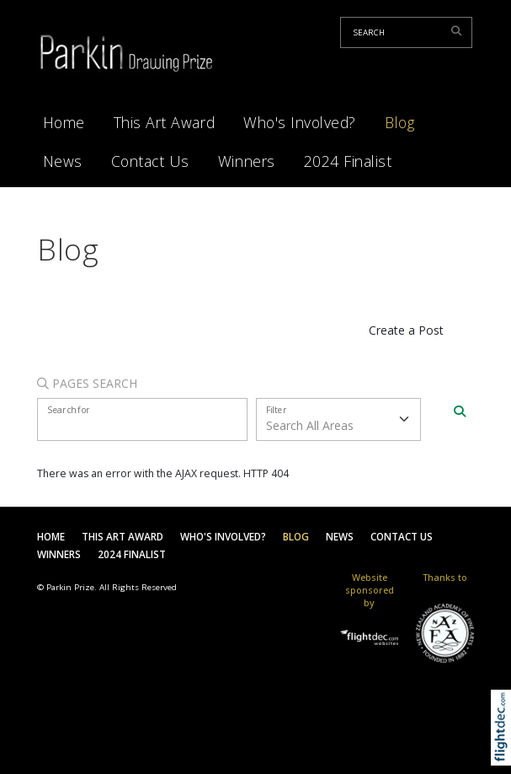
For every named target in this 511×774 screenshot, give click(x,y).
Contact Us (150, 161)
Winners (246, 161)
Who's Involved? (299, 122)
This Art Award (164, 122)
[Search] (460, 411)
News (63, 161)
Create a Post (406, 330)
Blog (399, 122)
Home (64, 122)
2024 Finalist (348, 161)
